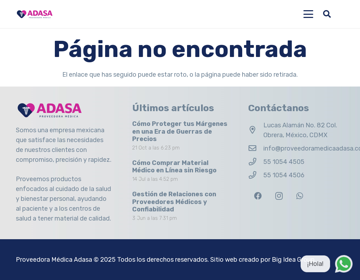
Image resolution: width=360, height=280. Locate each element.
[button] (308, 14)
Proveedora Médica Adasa (54, 259)
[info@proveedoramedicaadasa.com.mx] (255, 148)
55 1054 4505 (283, 162)
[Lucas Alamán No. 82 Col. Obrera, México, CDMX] (255, 130)
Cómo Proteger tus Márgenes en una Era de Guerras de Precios (179, 131)
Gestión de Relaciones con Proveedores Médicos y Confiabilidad (174, 201)
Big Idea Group (293, 259)
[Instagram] (279, 196)
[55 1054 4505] (255, 162)
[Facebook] (258, 196)
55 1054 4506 (283, 175)
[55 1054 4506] (255, 175)
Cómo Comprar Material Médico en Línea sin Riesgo (174, 166)
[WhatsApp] (299, 196)
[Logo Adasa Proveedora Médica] (34, 14)
